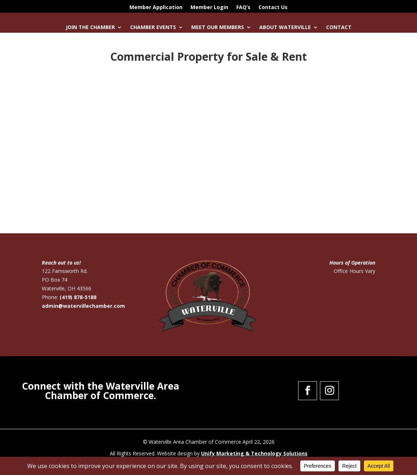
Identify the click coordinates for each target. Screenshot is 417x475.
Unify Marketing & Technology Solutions (254, 453)
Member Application (156, 8)
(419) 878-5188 (78, 297)
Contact (339, 28)
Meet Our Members (217, 28)
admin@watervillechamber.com (83, 305)
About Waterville (285, 28)
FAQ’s (243, 8)
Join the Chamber (90, 28)
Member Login (209, 8)
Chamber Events (153, 28)
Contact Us (273, 8)
